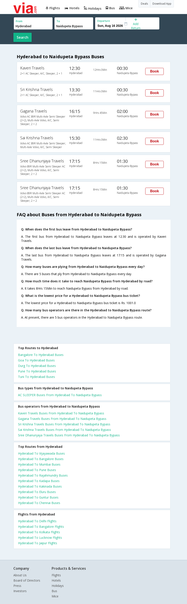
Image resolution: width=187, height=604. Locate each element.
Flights (56, 575)
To (58, 21)
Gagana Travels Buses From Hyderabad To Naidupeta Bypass (62, 419)
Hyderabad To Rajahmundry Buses (43, 475)
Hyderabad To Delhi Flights (37, 521)
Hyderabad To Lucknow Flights (40, 537)
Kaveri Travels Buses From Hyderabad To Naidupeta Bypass (61, 413)
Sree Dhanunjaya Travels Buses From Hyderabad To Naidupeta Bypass (69, 435)
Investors (20, 591)
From (19, 21)
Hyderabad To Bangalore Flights (41, 526)
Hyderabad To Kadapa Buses (39, 481)
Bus (54, 591)
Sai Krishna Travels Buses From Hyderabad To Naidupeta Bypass (64, 430)
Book (154, 71)
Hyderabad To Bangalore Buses (41, 459)
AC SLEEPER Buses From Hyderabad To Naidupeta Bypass (60, 395)
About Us (20, 575)
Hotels (56, 580)
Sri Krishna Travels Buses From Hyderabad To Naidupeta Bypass (64, 424)
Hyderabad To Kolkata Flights (39, 532)
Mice (55, 596)
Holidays (58, 586)
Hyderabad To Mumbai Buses (39, 464)
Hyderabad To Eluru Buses (37, 492)
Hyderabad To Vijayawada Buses (41, 453)
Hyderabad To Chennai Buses (39, 503)
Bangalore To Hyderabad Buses (41, 355)
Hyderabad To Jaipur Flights (37, 543)
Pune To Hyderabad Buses (37, 371)
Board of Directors (26, 580)
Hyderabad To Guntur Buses (38, 497)
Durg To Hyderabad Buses (37, 366)
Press (17, 586)
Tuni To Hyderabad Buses (36, 377)
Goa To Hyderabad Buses (36, 360)
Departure (103, 20)
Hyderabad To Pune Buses (37, 470)
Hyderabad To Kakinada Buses (40, 486)
